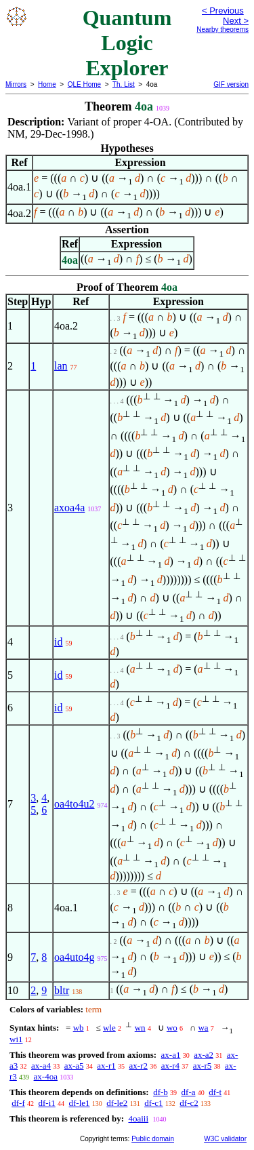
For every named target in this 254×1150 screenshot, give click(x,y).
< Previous (223, 10)
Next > (236, 21)
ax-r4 (170, 1065)
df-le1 (79, 1103)
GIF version (231, 84)
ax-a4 (41, 1065)
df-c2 (188, 1103)
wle (109, 1028)
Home (47, 84)
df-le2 (116, 1103)
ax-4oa (46, 1076)
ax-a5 (74, 1065)
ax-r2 (138, 1065)
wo (172, 1028)
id (58, 642)
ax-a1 (171, 1055)
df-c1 (153, 1103)
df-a (189, 1092)
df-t (215, 1092)
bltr (61, 990)
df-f (18, 1103)
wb (78, 1028)
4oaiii (138, 1118)
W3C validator (225, 1139)
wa (203, 1028)
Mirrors (15, 84)
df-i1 (47, 1103)
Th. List (123, 84)
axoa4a (69, 507)
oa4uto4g (74, 957)
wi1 (16, 1039)
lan (61, 366)
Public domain (152, 1139)
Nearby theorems (222, 29)
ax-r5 (202, 1065)
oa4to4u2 (74, 804)
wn (140, 1028)
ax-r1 (106, 1065)
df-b (160, 1092)
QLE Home (84, 84)
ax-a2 (203, 1055)
